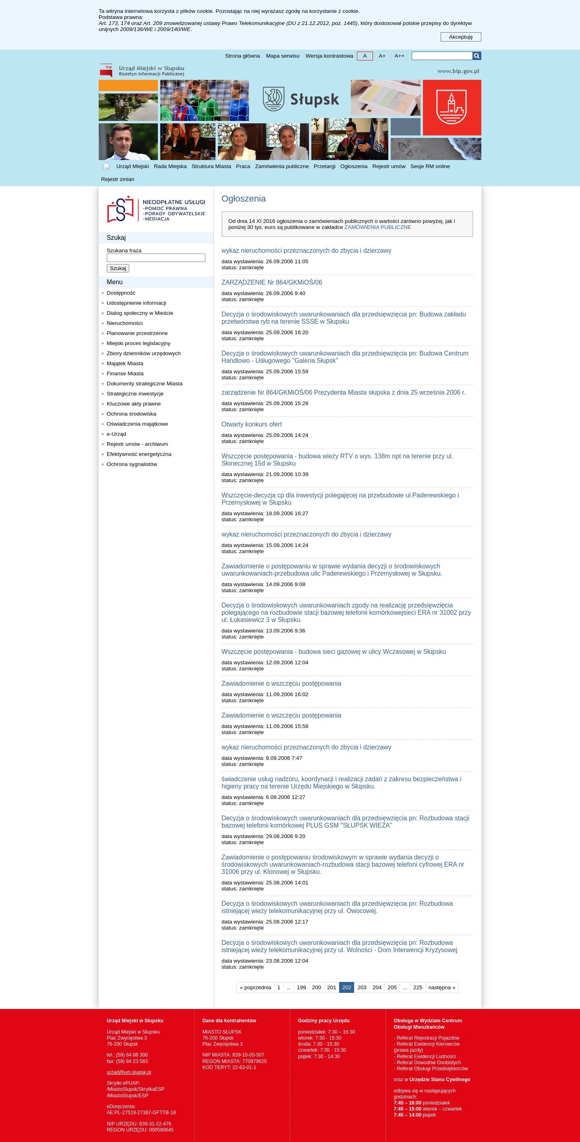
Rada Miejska (170, 166)
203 (360, 986)
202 (345, 986)
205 (390, 986)
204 (375, 986)
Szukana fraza (124, 251)
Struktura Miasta (211, 166)
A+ (380, 55)
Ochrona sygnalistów (132, 464)
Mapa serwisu (282, 56)
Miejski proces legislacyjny (138, 343)
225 (416, 986)
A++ (398, 55)
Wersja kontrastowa (329, 56)
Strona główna (242, 56)
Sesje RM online (430, 166)
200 (315, 986)
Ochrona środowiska (131, 414)
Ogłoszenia (354, 166)
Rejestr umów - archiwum (137, 444)
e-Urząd (116, 434)
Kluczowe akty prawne (134, 404)
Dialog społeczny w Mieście (140, 313)
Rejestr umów (389, 166)
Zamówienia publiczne (282, 166)
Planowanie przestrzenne (137, 333)
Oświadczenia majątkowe (137, 424)
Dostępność (121, 293)
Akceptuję (461, 37)
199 (300, 986)
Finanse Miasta (125, 373)
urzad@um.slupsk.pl (129, 1072)
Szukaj (476, 56)
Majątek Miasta (125, 363)
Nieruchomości (125, 323)
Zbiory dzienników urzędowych (144, 353)
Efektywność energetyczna (139, 454)
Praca (243, 166)
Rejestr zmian (118, 179)
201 (330, 986)
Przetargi (325, 166)
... (288, 987)
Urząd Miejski (132, 166)
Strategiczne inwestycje (135, 394)
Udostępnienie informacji (136, 303)
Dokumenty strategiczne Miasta (144, 384)
